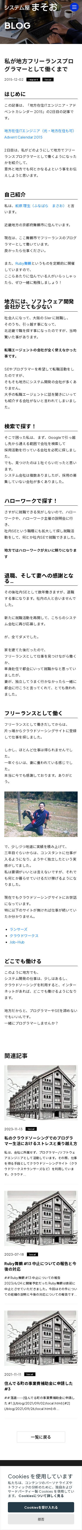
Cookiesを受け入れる (41, 1507)
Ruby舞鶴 (23, 263)
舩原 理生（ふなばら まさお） (41, 205)
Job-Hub (17, 942)
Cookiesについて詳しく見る (41, 1496)
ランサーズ (19, 929)
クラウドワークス (24, 935)
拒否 (41, 1519)
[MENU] (74, 7)
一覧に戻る (41, 1436)
